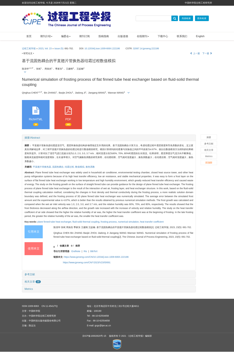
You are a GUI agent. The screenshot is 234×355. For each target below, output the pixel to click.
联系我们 (182, 36)
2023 (40, 48)
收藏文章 (64, 245)
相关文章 (33, 281)
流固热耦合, (58, 167)
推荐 (77, 245)
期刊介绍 (46, 36)
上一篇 (195, 53)
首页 (29, 36)
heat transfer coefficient (152, 221)
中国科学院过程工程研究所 (198, 2)
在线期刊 (143, 36)
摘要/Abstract (32, 137)
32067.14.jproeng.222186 (146, 48)
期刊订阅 (84, 36)
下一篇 (207, 53)
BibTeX (94, 251)
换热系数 (90, 167)
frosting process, (109, 221)
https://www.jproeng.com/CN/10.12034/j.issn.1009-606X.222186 (96, 257)
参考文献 (30, 274)
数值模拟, (80, 167)
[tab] (109, 138)
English (200, 36)
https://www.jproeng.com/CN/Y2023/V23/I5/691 (86, 262)
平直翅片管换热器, (42, 167)
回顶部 (208, 162)
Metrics (29, 289)
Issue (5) (58, 48)
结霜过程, (70, 167)
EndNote (75, 251)
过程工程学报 (29, 48)
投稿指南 (103, 36)
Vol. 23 (48, 48)
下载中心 (163, 36)
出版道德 (123, 36)
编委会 (66, 36)
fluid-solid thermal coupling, (86, 221)
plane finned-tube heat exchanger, (54, 221)
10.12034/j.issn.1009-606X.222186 (102, 48)
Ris (85, 251)
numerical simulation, (129, 221)
